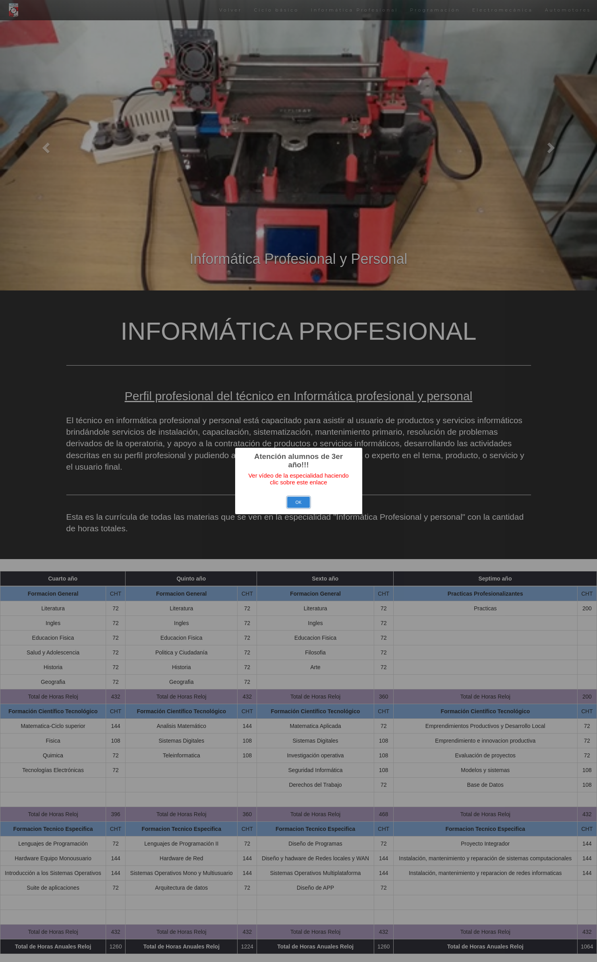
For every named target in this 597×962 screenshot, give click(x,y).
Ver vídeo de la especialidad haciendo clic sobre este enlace (298, 479)
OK (298, 502)
